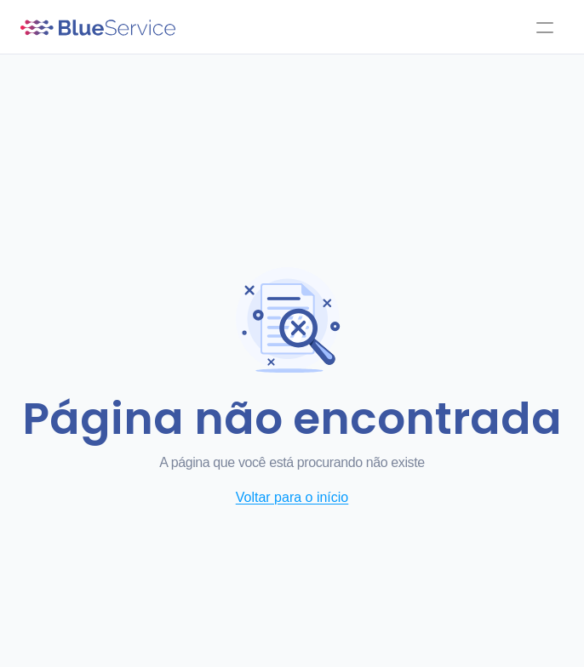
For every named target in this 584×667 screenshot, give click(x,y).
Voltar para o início (292, 497)
